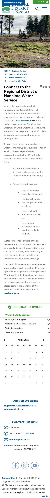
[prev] (5, 340)
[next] (43, 340)
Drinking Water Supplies (15, 320)
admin (45, 496)
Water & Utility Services (18, 315)
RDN (6, 71)
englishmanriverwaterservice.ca (20, 406)
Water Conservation (14, 328)
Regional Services (27, 307)
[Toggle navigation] (44, 9)
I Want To (41, 2)
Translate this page (13, 2)
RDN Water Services (26, 120)
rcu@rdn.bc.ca (11, 293)
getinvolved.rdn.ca (13, 409)
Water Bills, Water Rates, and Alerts (20, 324)
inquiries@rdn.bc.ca (19, 439)
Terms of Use (8, 478)
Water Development (14, 332)
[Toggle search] (38, 9)
